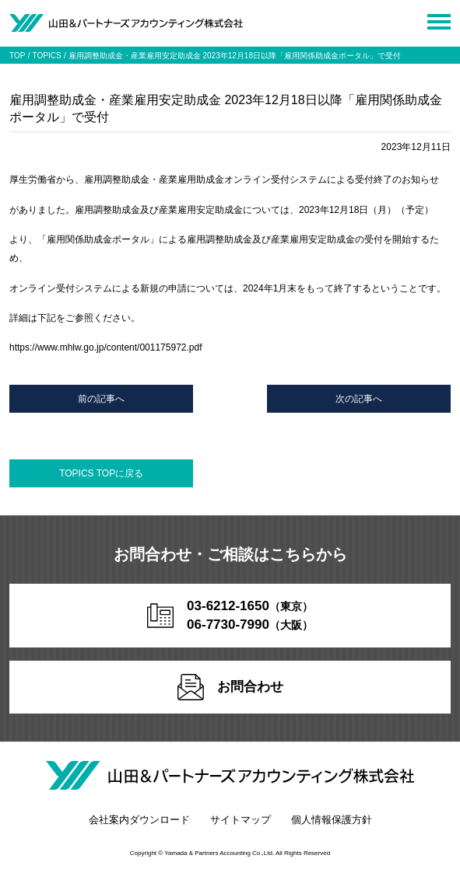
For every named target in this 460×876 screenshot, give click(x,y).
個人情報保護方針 (331, 819)
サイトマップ (240, 819)
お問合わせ (230, 687)
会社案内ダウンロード (139, 819)
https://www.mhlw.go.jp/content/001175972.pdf (105, 347)
